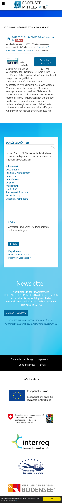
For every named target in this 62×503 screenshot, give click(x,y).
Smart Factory (13, 195)
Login (43, 364)
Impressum (43, 359)
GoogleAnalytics (27, 364)
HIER (17, 501)
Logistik (10, 182)
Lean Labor (11, 176)
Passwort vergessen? (19, 257)
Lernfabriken (12, 179)
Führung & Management (18, 172)
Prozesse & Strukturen (17, 192)
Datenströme (12, 169)
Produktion (11, 188)
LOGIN (13, 244)
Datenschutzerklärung (22, 359)
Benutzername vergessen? (21, 254)
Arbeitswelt (10, 50)
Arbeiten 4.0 (44, 47)
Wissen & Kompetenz (24, 50)
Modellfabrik (12, 185)
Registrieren (14, 251)
